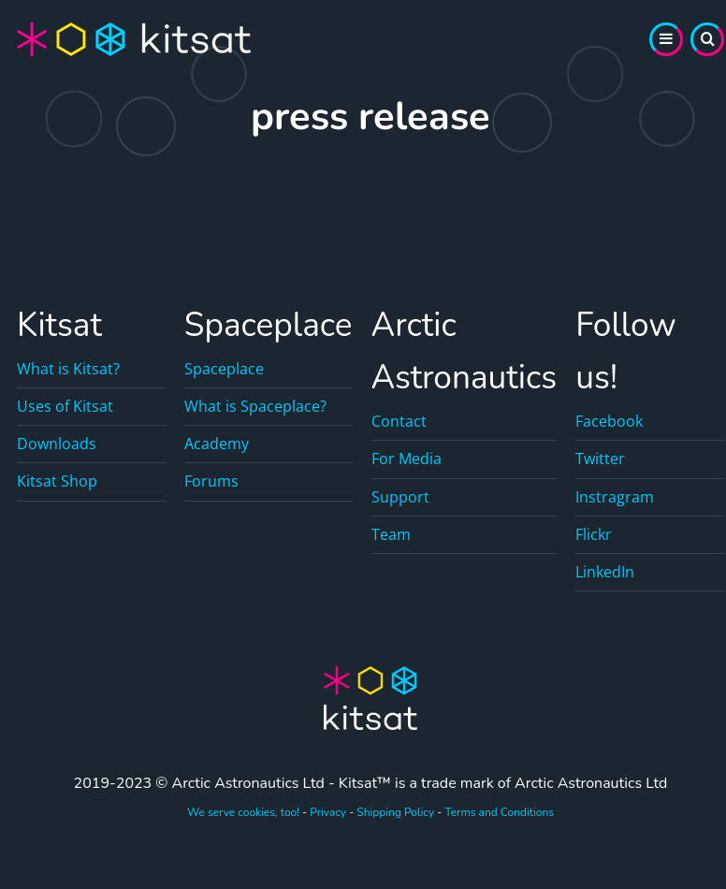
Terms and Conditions (499, 812)
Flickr (593, 534)
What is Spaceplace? (255, 406)
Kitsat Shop (57, 481)
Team (391, 534)
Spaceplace (224, 368)
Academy (216, 443)
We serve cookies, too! (243, 812)
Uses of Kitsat (65, 406)
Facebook (609, 421)
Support (400, 497)
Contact (399, 421)
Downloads (56, 443)
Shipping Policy (395, 812)
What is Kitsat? (68, 368)
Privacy (328, 812)
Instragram (614, 497)
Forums (211, 481)
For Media (406, 458)
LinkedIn (604, 571)
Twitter (600, 458)
